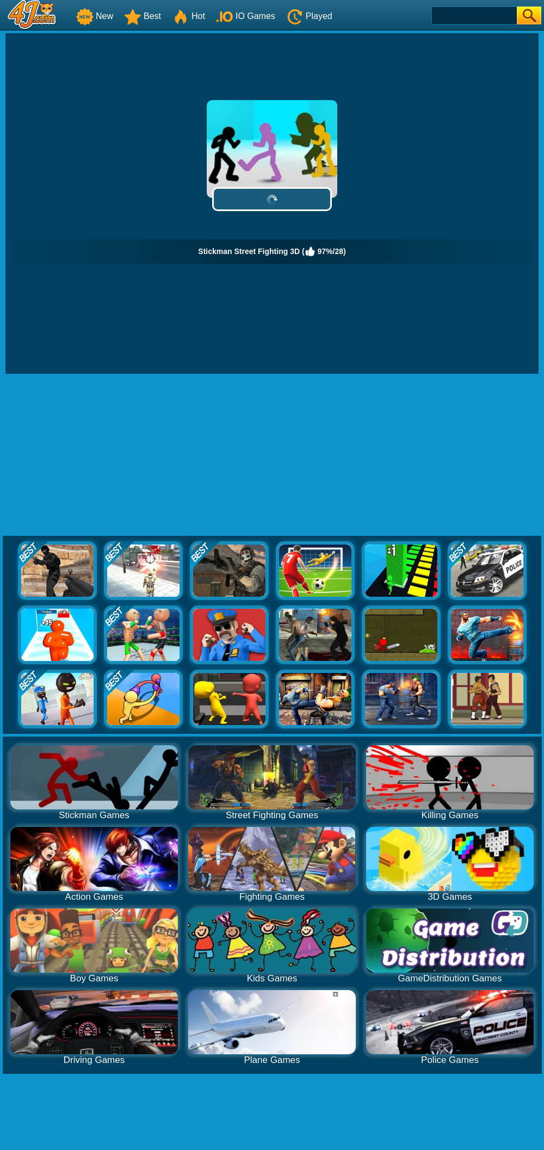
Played (309, 16)
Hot (188, 16)
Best (142, 16)
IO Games (245, 16)
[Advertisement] (272, 455)
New (94, 16)
